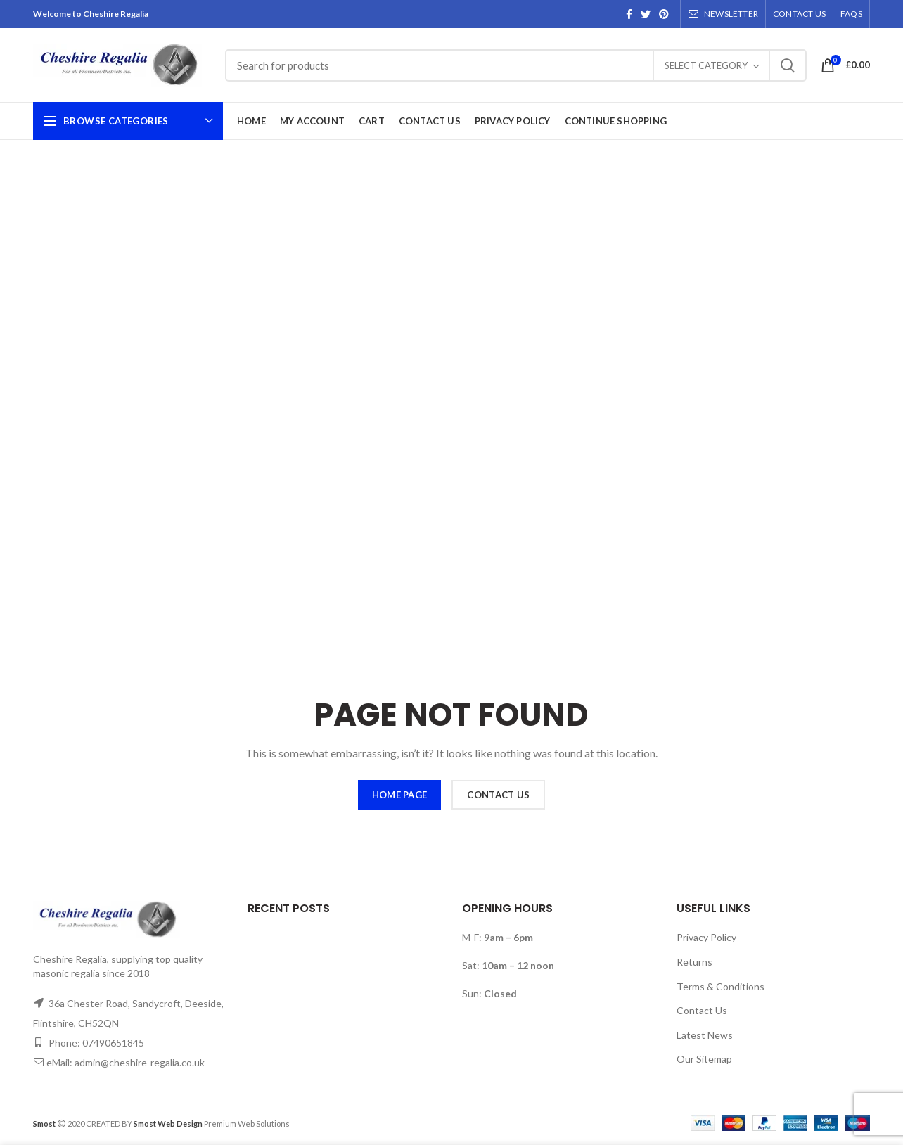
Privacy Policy (706, 937)
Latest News (705, 1035)
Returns (694, 962)
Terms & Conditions (720, 986)
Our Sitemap (704, 1059)
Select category (706, 65)
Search (787, 65)
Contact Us (702, 1010)
